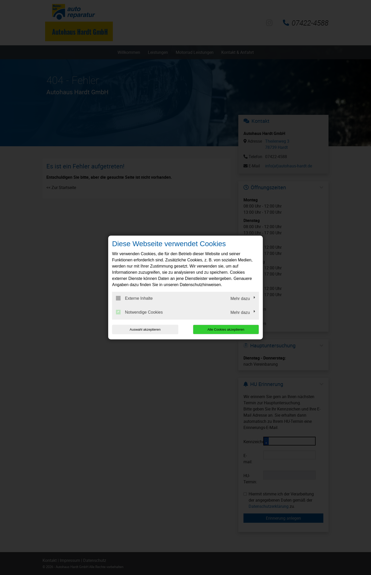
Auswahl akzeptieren (145, 329)
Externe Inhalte (134, 298)
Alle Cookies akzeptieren (225, 329)
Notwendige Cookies (139, 312)
